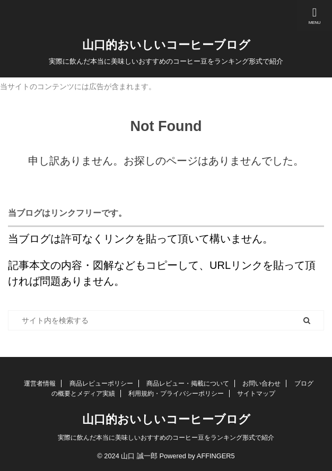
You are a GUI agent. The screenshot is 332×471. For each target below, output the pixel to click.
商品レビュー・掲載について (187, 383)
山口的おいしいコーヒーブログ (166, 44)
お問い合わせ (261, 383)
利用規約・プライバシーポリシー (176, 393)
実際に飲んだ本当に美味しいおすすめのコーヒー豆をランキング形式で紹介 (166, 437)
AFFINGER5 (216, 456)
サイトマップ (256, 393)
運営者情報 (40, 383)
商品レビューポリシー (101, 383)
